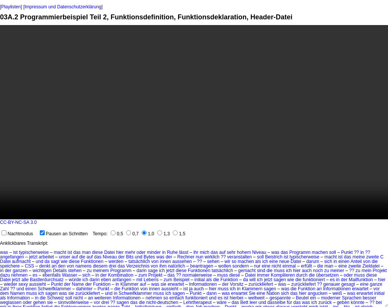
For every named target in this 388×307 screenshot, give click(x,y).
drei (112, 266)
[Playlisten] (11, 6)
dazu (5, 275)
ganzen (20, 270)
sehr (231, 252)
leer (253, 302)
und (138, 257)
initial (199, 279)
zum (142, 275)
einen (343, 261)
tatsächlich (139, 261)
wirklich (212, 257)
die (82, 257)
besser (369, 298)
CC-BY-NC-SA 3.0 (18, 222)
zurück (325, 302)
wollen (224, 266)
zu (89, 270)
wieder (10, 284)
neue (284, 261)
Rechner (185, 257)
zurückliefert (261, 284)
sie (163, 284)
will (252, 279)
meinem (101, 270)
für (289, 302)
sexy (23, 284)
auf (222, 252)
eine (273, 261)
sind (261, 270)
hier (120, 252)
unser (64, 257)
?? (356, 252)
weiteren (102, 298)
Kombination (120, 275)
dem (4, 293)
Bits (129, 257)
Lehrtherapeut (197, 302)
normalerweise (197, 275)
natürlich (176, 266)
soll (332, 252)
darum (312, 261)
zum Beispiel (176, 279)
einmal (289, 266)
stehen (75, 270)
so (234, 261)
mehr (130, 252)
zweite (372, 257)
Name (78, 284)
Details (60, 270)
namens (83, 266)
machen (320, 252)
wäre (222, 302)
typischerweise (34, 252)
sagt (55, 261)
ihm (162, 266)
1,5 (179, 233)
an (54, 266)
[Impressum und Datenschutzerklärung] (62, 6)
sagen (280, 279)
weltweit (256, 298)
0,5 (117, 233)
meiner (337, 270)
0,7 (132, 233)
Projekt (380, 270)
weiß (337, 293)
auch (307, 270)
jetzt (33, 257)
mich (204, 252)
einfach (176, 298)
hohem (244, 252)
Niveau (259, 252)
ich (265, 261)
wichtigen (42, 270)
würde (75, 279)
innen (165, 261)
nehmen (19, 275)
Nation (273, 293)
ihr (195, 252)
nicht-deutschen (162, 302)
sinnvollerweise (73, 302)
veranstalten (239, 257)
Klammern (252, 288)
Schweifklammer (54, 288)
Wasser (69, 275)
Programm (299, 252)
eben (106, 279)
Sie (252, 293)
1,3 (163, 233)
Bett (244, 302)
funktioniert (314, 279)
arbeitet (46, 257)
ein (313, 298)
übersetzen (327, 275)
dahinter (84, 288)
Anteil (356, 261)
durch (302, 275)
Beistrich (273, 257)
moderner (330, 298)
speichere (10, 266)
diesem (100, 266)
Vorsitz (237, 284)
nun (199, 257)
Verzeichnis (137, 266)
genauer (331, 284)
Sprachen (351, 298)
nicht (276, 266)
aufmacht (21, 261)
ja (190, 288)
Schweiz (55, 298)
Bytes (149, 257)
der (121, 257)
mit (139, 279)
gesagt (348, 284)
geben (343, 302)
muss (279, 270)
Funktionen (92, 261)
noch (318, 270)
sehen (213, 261)
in (164, 252)
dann (212, 293)
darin (141, 270)
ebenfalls (51, 275)
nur (257, 266)
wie (64, 261)
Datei (109, 252)
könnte (358, 302)
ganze (376, 284)
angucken (317, 293)
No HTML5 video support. (194, 122)
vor (377, 288)
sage (153, 270)
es (35, 275)
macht (60, 252)
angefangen (12, 257)
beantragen (201, 266)
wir (227, 261)
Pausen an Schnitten (64, 233)
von (154, 261)
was (4, 252)
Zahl (4, 288)
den (62, 266)
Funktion (229, 279)
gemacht (247, 270)
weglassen (11, 302)
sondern (240, 266)
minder (154, 252)
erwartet (175, 284)
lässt (183, 252)
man (86, 252)
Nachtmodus (17, 233)
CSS (29, 266)
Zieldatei (370, 266)
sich (328, 261)
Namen (17, 293)
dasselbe (276, 302)
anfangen (121, 279)
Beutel (302, 298)
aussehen (182, 261)
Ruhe (172, 252)
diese (97, 252)
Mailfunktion (361, 279)
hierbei (236, 298)
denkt (44, 266)
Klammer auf (133, 284)
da (46, 261)
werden (115, 261)
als (258, 261)
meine (358, 257)
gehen (39, 302)
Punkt (347, 252)
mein (366, 270)
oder (141, 252)
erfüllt (306, 266)
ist (15, 252)
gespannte (280, 298)
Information (18, 298)
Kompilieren (283, 275)
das (76, 252)
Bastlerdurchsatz (47, 279)
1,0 (148, 233)
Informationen (203, 284)
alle (25, 279)
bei (379, 302)
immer (263, 275)
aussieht (37, 284)
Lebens (151, 279)
